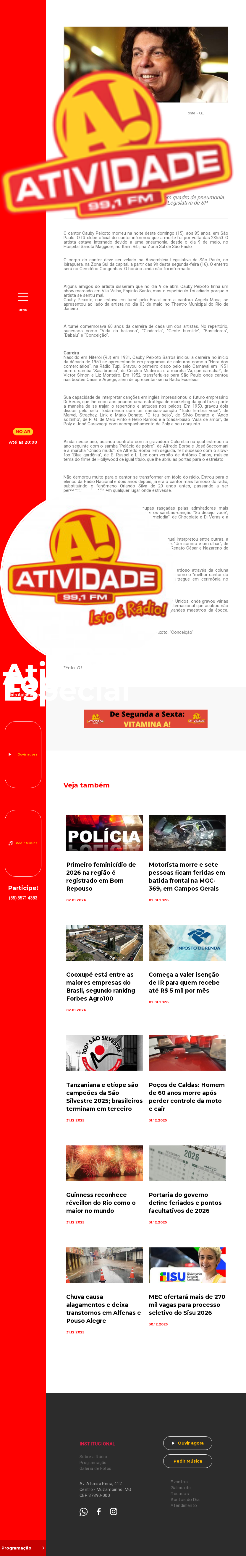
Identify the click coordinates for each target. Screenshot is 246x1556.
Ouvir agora (27, 754)
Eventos (179, 1482)
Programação (93, 1462)
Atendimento (184, 1505)
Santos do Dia (185, 1499)
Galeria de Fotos (95, 1468)
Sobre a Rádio (93, 1456)
